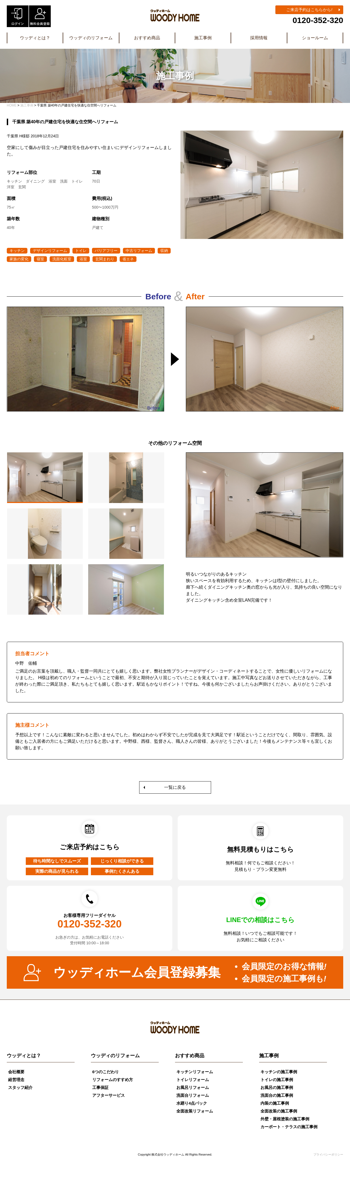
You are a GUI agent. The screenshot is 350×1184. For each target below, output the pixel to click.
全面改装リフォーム (194, 1111)
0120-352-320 (317, 20)
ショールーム (315, 37)
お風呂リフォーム (192, 1087)
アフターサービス (108, 1095)
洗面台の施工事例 (276, 1095)
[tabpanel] (264, 531)
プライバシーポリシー (328, 1154)
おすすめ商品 (147, 37)
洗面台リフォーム (192, 1095)
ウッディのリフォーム (91, 37)
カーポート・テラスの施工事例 (288, 1126)
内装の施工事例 (274, 1103)
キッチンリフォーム (194, 1071)
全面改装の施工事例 (278, 1111)
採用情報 (259, 37)
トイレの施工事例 (276, 1079)
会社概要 (16, 1071)
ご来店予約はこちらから (309, 9)
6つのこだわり (105, 1071)
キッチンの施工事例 (278, 1071)
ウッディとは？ (35, 37)
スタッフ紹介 (20, 1087)
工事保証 (100, 1087)
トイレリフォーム (192, 1079)
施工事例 (203, 37)
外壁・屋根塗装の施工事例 (284, 1119)
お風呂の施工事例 (276, 1087)
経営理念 (16, 1079)
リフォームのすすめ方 (112, 1079)
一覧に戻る (175, 787)
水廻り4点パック (191, 1103)
